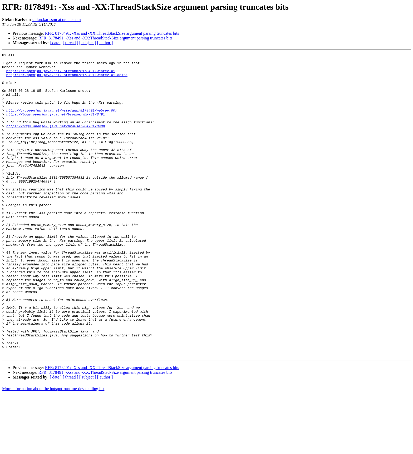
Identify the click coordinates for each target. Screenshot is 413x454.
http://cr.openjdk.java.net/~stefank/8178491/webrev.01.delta (66, 79)
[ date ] (56, 43)
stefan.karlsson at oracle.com (56, 19)
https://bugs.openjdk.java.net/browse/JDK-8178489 (55, 141)
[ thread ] (70, 43)
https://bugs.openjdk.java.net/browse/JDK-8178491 (55, 126)
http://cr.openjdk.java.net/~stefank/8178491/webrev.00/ (61, 122)
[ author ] (105, 43)
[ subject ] (87, 43)
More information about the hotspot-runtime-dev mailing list (53, 449)
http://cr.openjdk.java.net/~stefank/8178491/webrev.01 (60, 74)
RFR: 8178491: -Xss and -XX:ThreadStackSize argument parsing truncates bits (112, 33)
